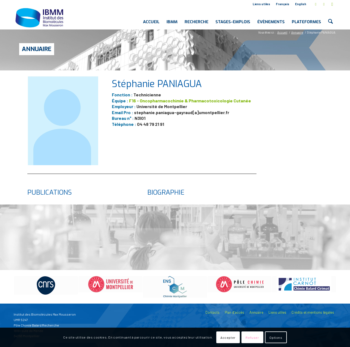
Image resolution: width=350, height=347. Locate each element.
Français (282, 4)
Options (275, 337)
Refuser (252, 337)
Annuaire (36, 49)
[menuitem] (261, 4)
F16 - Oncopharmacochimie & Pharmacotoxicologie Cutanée (190, 100)
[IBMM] (40, 17)
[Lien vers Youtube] (332, 4)
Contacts (212, 312)
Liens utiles (261, 4)
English (300, 4)
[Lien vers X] (316, 4)
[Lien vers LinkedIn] (324, 4)
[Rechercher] (330, 17)
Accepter (228, 337)
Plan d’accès (234, 312)
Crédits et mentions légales (312, 312)
